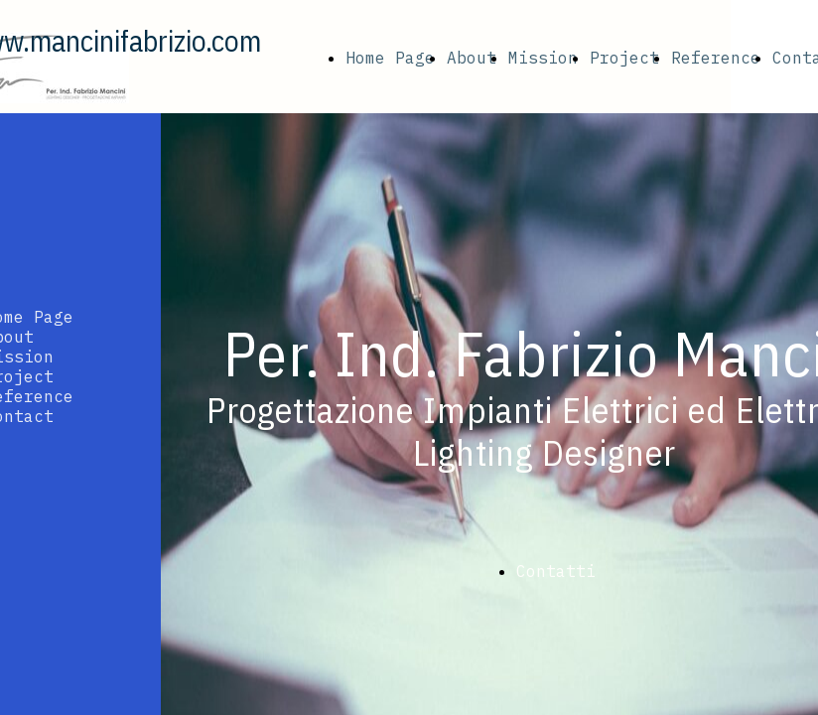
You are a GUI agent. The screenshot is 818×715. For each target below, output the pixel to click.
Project (624, 58)
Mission (543, 58)
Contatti (556, 571)
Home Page (390, 58)
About (471, 58)
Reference (715, 58)
